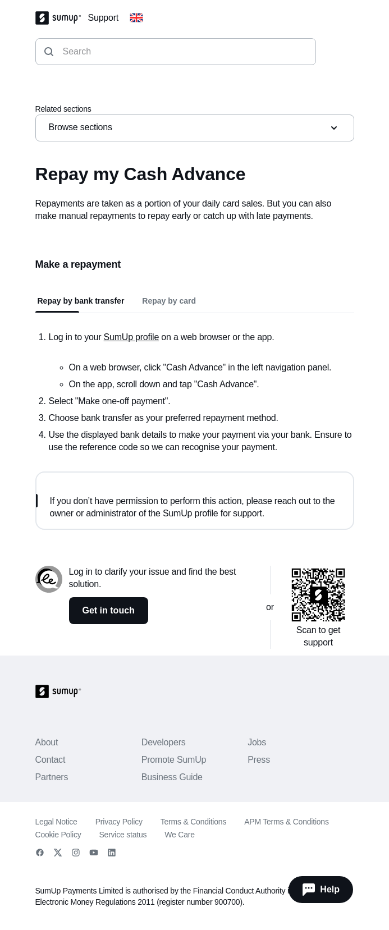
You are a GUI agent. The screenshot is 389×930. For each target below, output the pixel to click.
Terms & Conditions (193, 821)
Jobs (257, 742)
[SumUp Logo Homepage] (61, 18)
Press (259, 759)
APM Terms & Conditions (286, 821)
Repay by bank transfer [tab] (81, 300)
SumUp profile (131, 337)
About (46, 742)
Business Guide (172, 777)
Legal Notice (56, 821)
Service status (123, 834)
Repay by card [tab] (169, 300)
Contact (50, 759)
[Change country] (136, 17)
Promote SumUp (173, 759)
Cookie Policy (58, 834)
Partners (51, 777)
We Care (179, 834)
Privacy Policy (119, 821)
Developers (163, 742)
